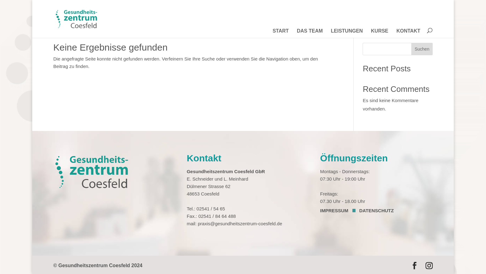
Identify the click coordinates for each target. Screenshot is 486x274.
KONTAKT (408, 31)
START (280, 31)
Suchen (422, 49)
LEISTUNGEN (347, 31)
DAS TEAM (310, 31)
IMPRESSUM (334, 210)
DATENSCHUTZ (376, 210)
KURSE (379, 31)
